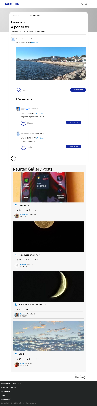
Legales (4, 395)
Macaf (22, 363)
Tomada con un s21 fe (28, 255)
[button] (82, 38)
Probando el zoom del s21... (31, 304)
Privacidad (5, 391)
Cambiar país (6, 399)
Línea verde (24, 205)
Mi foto (22, 354)
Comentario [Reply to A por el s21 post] (78, 90)
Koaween (23, 264)
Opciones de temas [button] (82, 20)
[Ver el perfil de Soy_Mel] (27, 109)
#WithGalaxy (35, 42)
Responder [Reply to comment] (73, 122)
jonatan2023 (24, 215)
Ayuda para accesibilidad (11, 384)
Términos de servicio (9, 388)
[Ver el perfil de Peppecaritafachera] (22, 39)
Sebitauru (23, 314)
